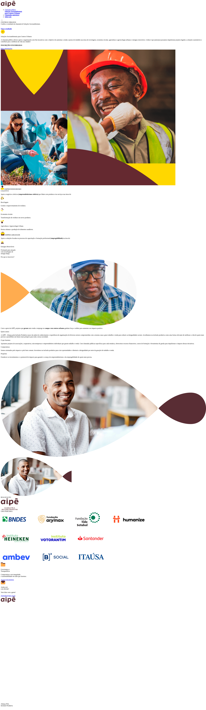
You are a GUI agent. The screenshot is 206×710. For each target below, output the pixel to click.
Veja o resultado (6, 29)
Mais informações (6, 48)
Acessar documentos (7, 580)
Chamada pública (13, 11)
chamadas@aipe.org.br (8, 596)
